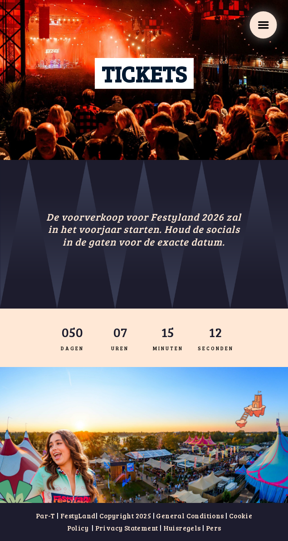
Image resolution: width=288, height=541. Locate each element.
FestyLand (78, 515)
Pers (212, 527)
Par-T (45, 515)
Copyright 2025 (125, 515)
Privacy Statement (126, 527)
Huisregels (182, 527)
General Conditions (190, 515)
